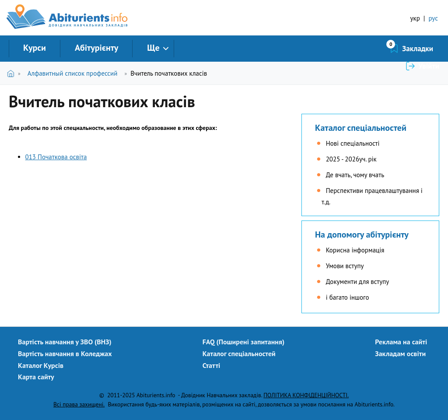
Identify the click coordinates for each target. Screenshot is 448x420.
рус (433, 18)
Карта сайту (36, 376)
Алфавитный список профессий (73, 73)
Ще (153, 47)
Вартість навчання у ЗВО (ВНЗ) (65, 341)
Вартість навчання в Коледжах (65, 353)
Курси (34, 47)
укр (415, 18)
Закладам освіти (400, 353)
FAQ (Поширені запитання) (244, 341)
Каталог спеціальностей (360, 127)
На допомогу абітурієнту (362, 234)
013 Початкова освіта (56, 157)
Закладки (371, 48)
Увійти (428, 48)
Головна (12, 73)
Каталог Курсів (40, 365)
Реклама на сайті (401, 341)
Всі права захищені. (79, 404)
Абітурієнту (96, 47)
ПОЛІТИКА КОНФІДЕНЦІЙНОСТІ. (306, 395)
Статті (211, 365)
